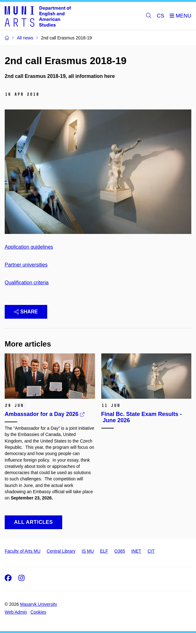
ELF (104, 551)
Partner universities (26, 264)
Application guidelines (29, 247)
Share (26, 311)
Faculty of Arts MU (22, 551)
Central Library (61, 551)
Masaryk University (38, 604)
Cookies (38, 612)
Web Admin (16, 612)
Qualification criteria (27, 282)
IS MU (88, 551)
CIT (151, 551)
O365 (119, 551)
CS (160, 16)
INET (136, 551)
